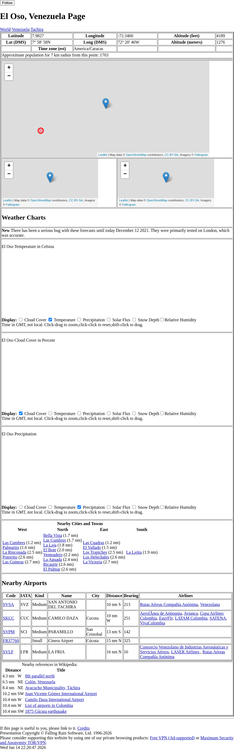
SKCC (8, 618)
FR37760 (11, 640)
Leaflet (102, 154)
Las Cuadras (93, 542)
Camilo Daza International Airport (54, 699)
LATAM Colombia (191, 618)
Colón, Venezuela (40, 682)
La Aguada (52, 559)
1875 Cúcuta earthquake (46, 711)
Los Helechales (96, 557)
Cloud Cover (35, 320)
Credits (83, 728)
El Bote (49, 550)
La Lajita (134, 552)
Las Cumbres (13, 542)
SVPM (9, 632)
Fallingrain (201, 154)
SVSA (8, 604)
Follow (7, 3)
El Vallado (92, 547)
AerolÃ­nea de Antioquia (161, 613)
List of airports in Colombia (49, 705)
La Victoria (92, 562)
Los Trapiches (95, 552)
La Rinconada (14, 552)
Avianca (191, 613)
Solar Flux (121, 320)
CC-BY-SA (172, 154)
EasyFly (166, 618)
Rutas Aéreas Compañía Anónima (169, 604)
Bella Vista (52, 535)
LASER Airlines (185, 652)
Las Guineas (13, 562)
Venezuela (20, 29)
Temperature (65, 320)
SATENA (218, 618)
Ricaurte (50, 564)
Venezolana (210, 604)
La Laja (49, 545)
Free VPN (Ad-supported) (172, 738)
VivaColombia (152, 623)
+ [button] (9, 68)
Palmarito (10, 547)
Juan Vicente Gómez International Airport (61, 693)
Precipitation (94, 320)
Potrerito (9, 557)
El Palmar (51, 569)
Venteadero (52, 554)
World (5, 29)
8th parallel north (39, 676)
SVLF (8, 652)
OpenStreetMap (136, 154)
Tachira (37, 29)
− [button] (9, 76)
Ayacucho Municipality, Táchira (52, 687)
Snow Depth (148, 320)
